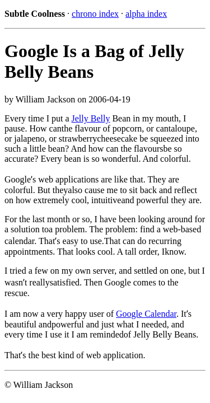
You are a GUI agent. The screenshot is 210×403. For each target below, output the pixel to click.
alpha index (146, 13)
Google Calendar (146, 313)
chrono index (95, 13)
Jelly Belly (91, 118)
